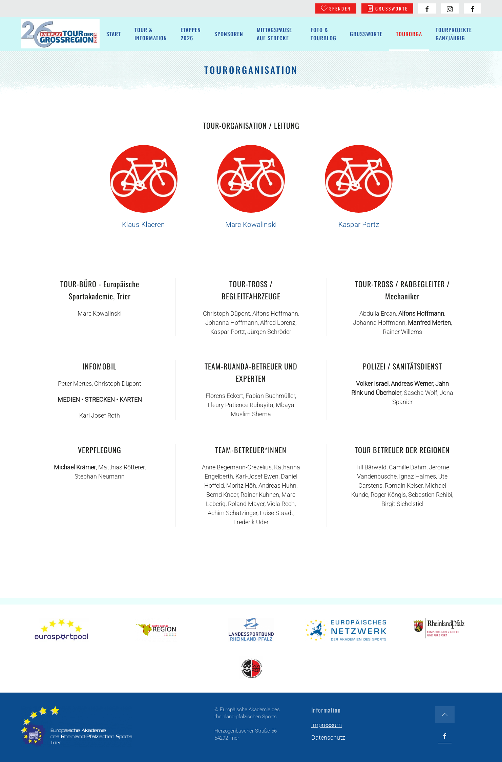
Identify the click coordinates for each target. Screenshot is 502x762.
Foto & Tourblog (323, 34)
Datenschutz (328, 737)
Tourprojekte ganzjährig (454, 34)
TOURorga (409, 34)
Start (113, 34)
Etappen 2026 (191, 34)
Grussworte (387, 8)
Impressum (326, 724)
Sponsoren (228, 34)
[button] (445, 714)
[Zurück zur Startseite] (60, 34)
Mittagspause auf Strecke (274, 34)
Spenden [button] (336, 8)
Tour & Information (150, 34)
